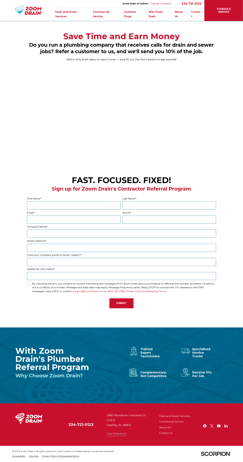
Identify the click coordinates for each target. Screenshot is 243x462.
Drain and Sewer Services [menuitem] (66, 14)
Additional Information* (41, 269)
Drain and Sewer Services (174, 416)
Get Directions (116, 433)
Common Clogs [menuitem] (130, 14)
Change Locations (160, 3)
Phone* (126, 212)
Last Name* (129, 198)
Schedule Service (224, 10)
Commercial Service (171, 421)
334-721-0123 (190, 3)
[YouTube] (218, 426)
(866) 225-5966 (116, 291)
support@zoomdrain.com (88, 291)
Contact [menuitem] (196, 14)
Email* (31, 212)
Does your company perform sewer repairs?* (54, 255)
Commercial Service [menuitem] (101, 14)
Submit (121, 303)
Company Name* (37, 226)
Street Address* (36, 241)
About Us (165, 427)
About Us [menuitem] (179, 14)
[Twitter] (212, 426)
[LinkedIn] (226, 426)
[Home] (28, 10)
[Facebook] (205, 426)
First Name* (34, 198)
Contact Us (165, 433)
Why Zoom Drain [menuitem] (156, 14)
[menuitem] (18, 456)
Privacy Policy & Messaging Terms (146, 291)
